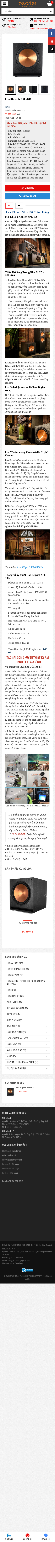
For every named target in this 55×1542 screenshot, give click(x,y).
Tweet (7, 107)
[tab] (9, 206)
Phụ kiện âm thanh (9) (16, 1068)
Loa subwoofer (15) (15, 996)
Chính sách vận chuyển (11, 1151)
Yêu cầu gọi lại (27, 196)
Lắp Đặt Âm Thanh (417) (17, 1038)
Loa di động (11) (14, 1044)
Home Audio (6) (13, 1026)
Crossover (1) (13, 1014)
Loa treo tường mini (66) (18, 969)
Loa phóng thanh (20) (16, 1032)
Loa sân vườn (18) (15, 975)
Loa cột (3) (11, 990)
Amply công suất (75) (16, 1050)
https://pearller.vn (17, 1263)
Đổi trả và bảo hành (10, 1155)
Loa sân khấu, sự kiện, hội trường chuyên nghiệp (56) (26, 982)
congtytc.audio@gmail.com (19, 1260)
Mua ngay (27, 188)
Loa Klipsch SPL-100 (25, 1087)
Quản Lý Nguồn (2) (14, 1020)
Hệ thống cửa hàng (10, 1173)
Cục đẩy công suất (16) (17, 1008)
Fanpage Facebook (12, 1181)
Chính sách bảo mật (10, 1168)
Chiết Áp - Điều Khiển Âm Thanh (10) (22, 1062)
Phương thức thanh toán (12, 1160)
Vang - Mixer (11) (14, 1002)
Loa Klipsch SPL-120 (27, 923)
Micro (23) (11, 1056)
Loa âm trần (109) (15, 963)
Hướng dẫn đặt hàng (10, 1164)
